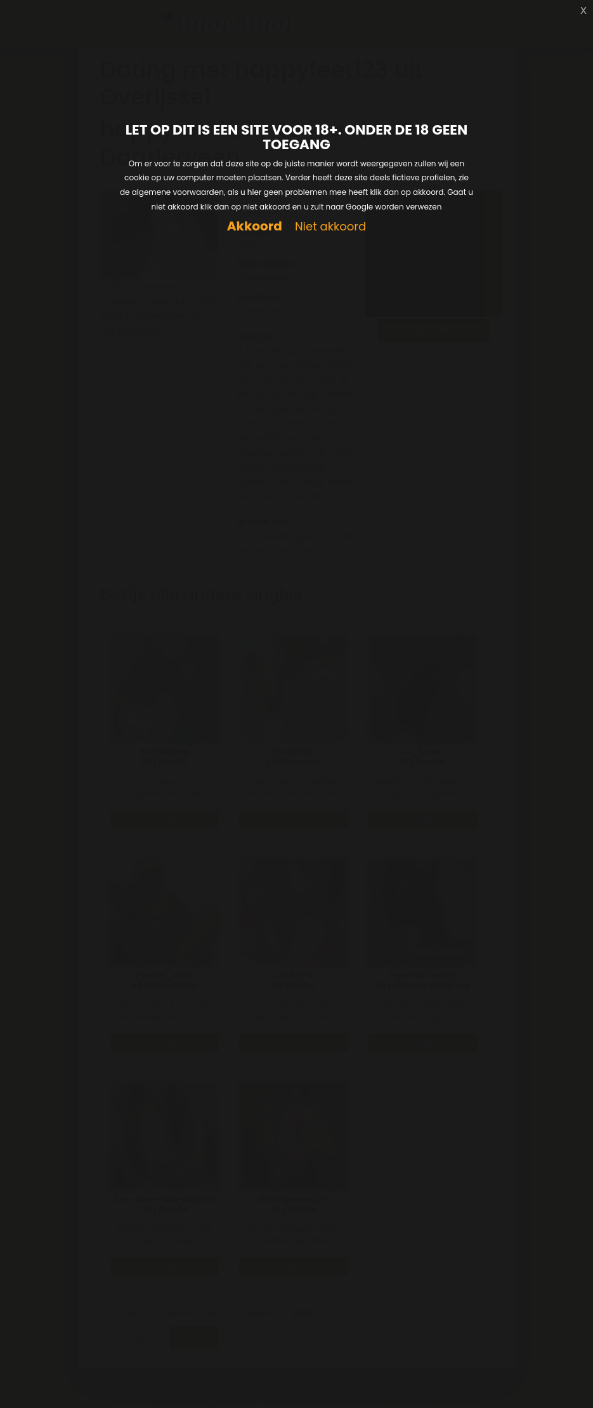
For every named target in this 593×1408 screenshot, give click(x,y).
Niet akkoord (330, 227)
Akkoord (254, 226)
